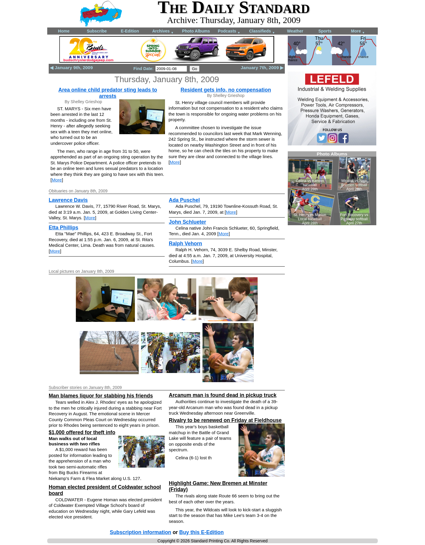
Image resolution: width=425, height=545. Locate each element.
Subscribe (97, 31)
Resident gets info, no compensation (226, 90)
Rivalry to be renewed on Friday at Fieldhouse (225, 420)
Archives (163, 31)
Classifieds (262, 31)
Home (64, 31)
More (358, 31)
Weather (295, 31)
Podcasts (229, 31)
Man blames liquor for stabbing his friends (101, 396)
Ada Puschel (184, 200)
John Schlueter (187, 222)
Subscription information (140, 532)
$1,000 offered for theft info (82, 432)
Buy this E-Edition (201, 532)
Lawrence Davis (68, 200)
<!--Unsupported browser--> (332, 188)
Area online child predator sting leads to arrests (107, 93)
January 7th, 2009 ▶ (262, 67)
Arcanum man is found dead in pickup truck (223, 395)
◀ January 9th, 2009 (71, 67)
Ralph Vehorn (185, 243)
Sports (324, 31)
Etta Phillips (63, 228)
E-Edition (130, 31)
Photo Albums (196, 31)
